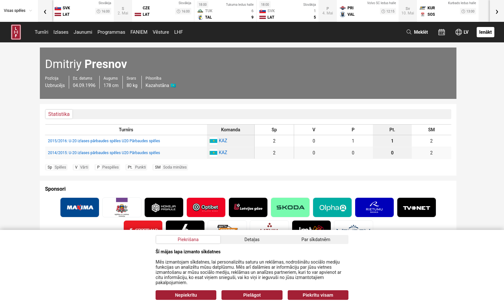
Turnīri (41, 32)
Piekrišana (188, 239)
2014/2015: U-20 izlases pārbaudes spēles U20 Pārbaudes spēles (104, 153)
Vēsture (161, 32)
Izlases (60, 32)
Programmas (111, 32)
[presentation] (45, 11)
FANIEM (139, 32)
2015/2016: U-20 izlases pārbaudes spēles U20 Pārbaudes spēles (104, 141)
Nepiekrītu (186, 295)
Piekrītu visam (318, 295)
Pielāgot (252, 295)
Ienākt (485, 32)
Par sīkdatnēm (316, 239)
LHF (178, 32)
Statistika (59, 114)
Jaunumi (83, 32)
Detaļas (251, 239)
